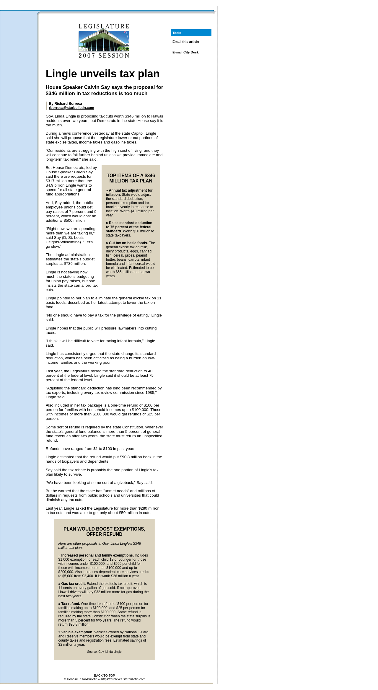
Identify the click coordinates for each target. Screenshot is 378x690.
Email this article (185, 41)
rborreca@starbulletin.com (71, 108)
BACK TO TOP (104, 675)
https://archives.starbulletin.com (123, 679)
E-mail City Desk (185, 52)
